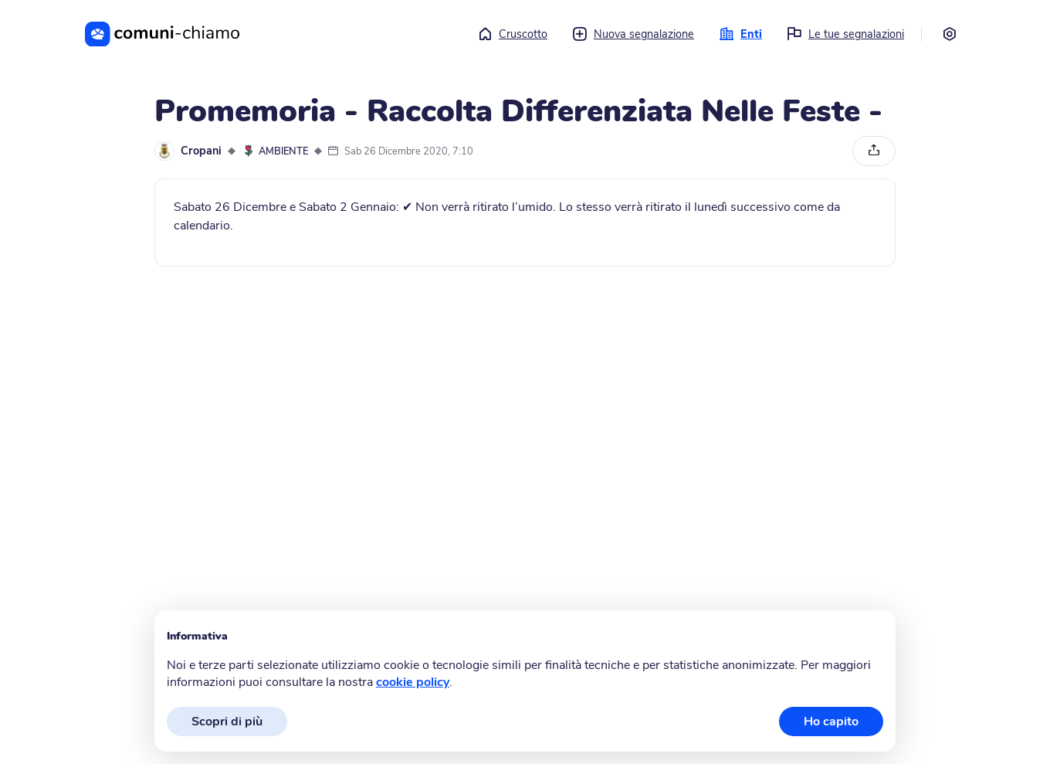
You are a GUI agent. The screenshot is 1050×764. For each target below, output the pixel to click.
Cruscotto (512, 34)
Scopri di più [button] (226, 721)
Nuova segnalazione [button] (633, 34)
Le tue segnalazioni (845, 34)
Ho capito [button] (831, 721)
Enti (740, 34)
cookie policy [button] (412, 682)
